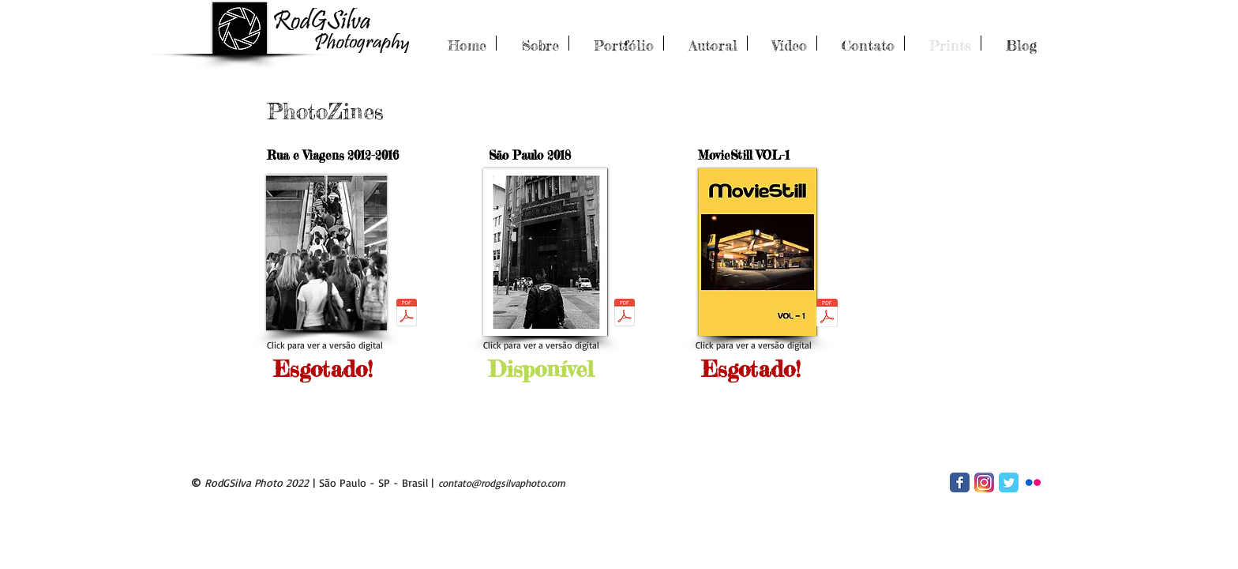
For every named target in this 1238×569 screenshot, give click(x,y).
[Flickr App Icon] (1033, 482)
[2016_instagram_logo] (984, 482)
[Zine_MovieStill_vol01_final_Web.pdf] (827, 314)
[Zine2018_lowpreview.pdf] (624, 314)
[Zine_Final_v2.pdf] (406, 314)
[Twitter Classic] (1009, 482)
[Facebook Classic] (960, 482)
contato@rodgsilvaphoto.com (501, 483)
